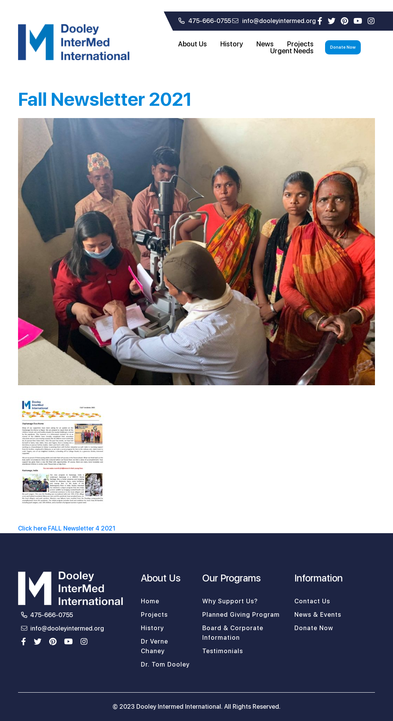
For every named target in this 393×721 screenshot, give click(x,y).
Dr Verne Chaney (154, 646)
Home (150, 601)
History (231, 44)
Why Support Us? (230, 601)
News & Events (317, 614)
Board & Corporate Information (232, 632)
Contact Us (312, 601)
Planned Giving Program (241, 614)
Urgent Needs (292, 51)
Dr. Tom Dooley (165, 664)
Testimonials (222, 651)
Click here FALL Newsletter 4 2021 (67, 528)
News (265, 44)
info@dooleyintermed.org (274, 21)
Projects (300, 44)
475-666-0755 (204, 21)
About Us (192, 44)
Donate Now (343, 47)
